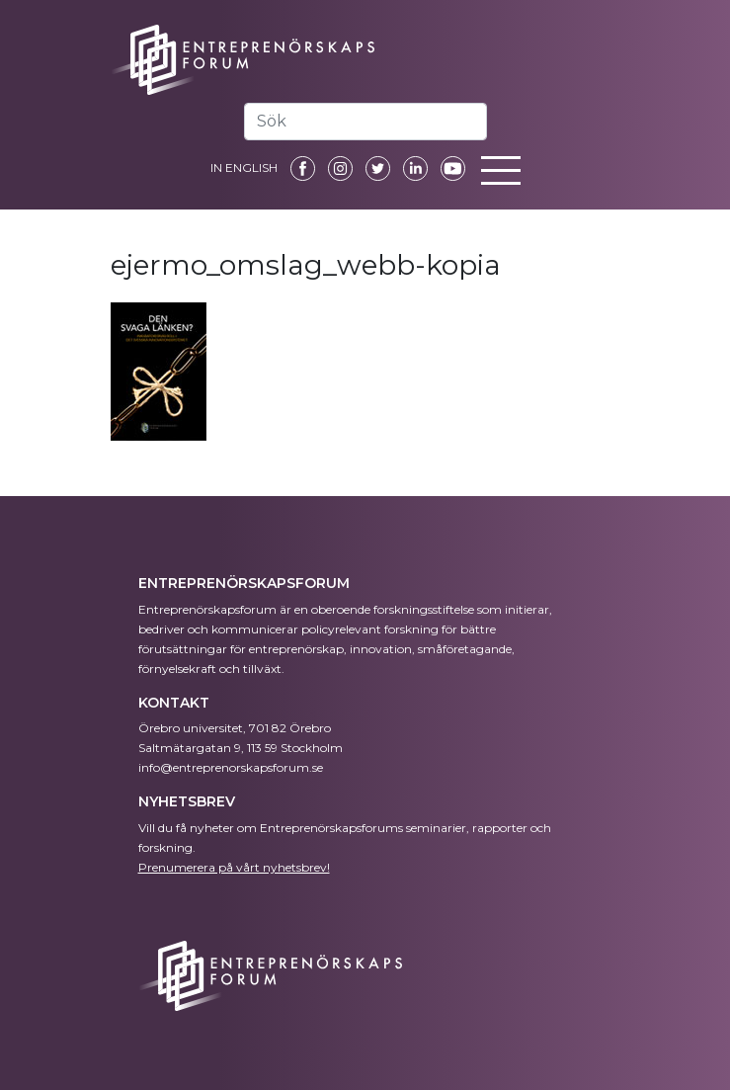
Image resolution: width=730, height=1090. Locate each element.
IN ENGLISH (244, 167)
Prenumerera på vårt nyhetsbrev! (234, 867)
